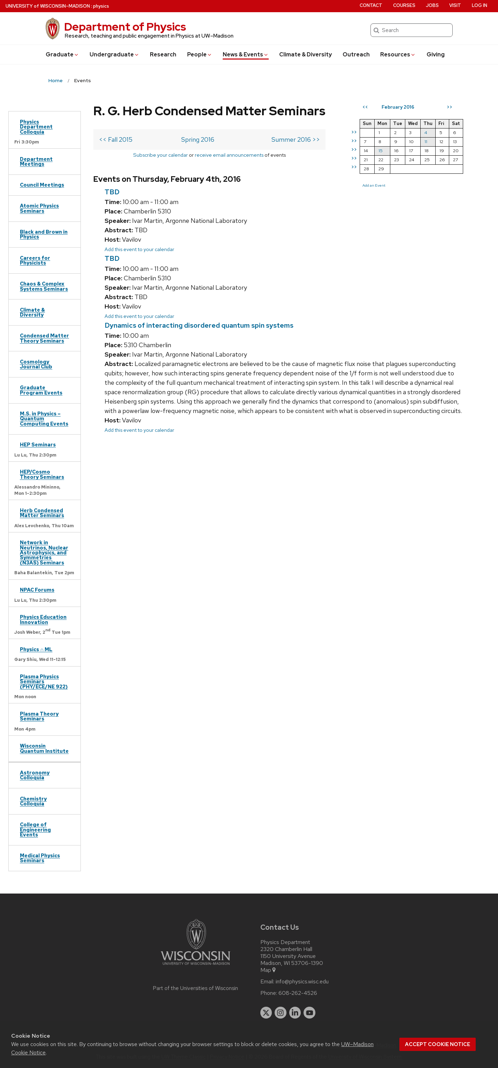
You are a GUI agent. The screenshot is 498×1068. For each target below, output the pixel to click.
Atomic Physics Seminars (39, 208)
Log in (479, 5)
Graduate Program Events (41, 390)
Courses (404, 5)
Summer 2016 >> (295, 139)
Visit (455, 5)
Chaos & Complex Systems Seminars (44, 286)
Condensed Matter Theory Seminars (44, 338)
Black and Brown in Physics (44, 234)
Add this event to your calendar (139, 249)
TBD (112, 191)
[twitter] (266, 1013)
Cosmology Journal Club (36, 364)
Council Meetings (42, 184)
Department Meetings (36, 161)
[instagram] (280, 1013)
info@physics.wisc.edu (302, 981)
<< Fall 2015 (115, 139)
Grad (62, 54)
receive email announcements (229, 154)
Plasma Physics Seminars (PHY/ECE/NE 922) (44, 681)
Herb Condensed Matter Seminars (42, 513)
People (199, 54)
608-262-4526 (297, 993)
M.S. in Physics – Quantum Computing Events (44, 418)
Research (163, 54)
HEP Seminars (38, 444)
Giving (436, 54)
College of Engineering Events (35, 829)
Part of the (195, 988)
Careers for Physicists (35, 260)
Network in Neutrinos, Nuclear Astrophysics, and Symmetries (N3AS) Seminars (44, 552)
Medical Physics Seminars (40, 858)
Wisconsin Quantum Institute (44, 748)
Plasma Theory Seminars (39, 716)
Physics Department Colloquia (36, 126)
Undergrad (114, 54)
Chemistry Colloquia (33, 801)
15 (380, 151)
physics (101, 6)
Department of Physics (125, 26)
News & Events (246, 54)
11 (425, 142)
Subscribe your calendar (160, 154)
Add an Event (373, 185)
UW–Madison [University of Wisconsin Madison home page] (48, 6)
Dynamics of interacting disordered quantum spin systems (199, 325)
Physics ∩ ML (36, 649)
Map (268, 970)
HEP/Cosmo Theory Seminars (42, 474)
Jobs (432, 5)
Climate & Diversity (305, 54)
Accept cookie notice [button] (437, 1044)
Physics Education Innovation (43, 619)
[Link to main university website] (195, 966)
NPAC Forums (37, 589)
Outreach (356, 54)
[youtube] (309, 1013)
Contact (371, 5)
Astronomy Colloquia (34, 775)
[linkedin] (295, 1013)
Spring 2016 (197, 139)
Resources (398, 54)
